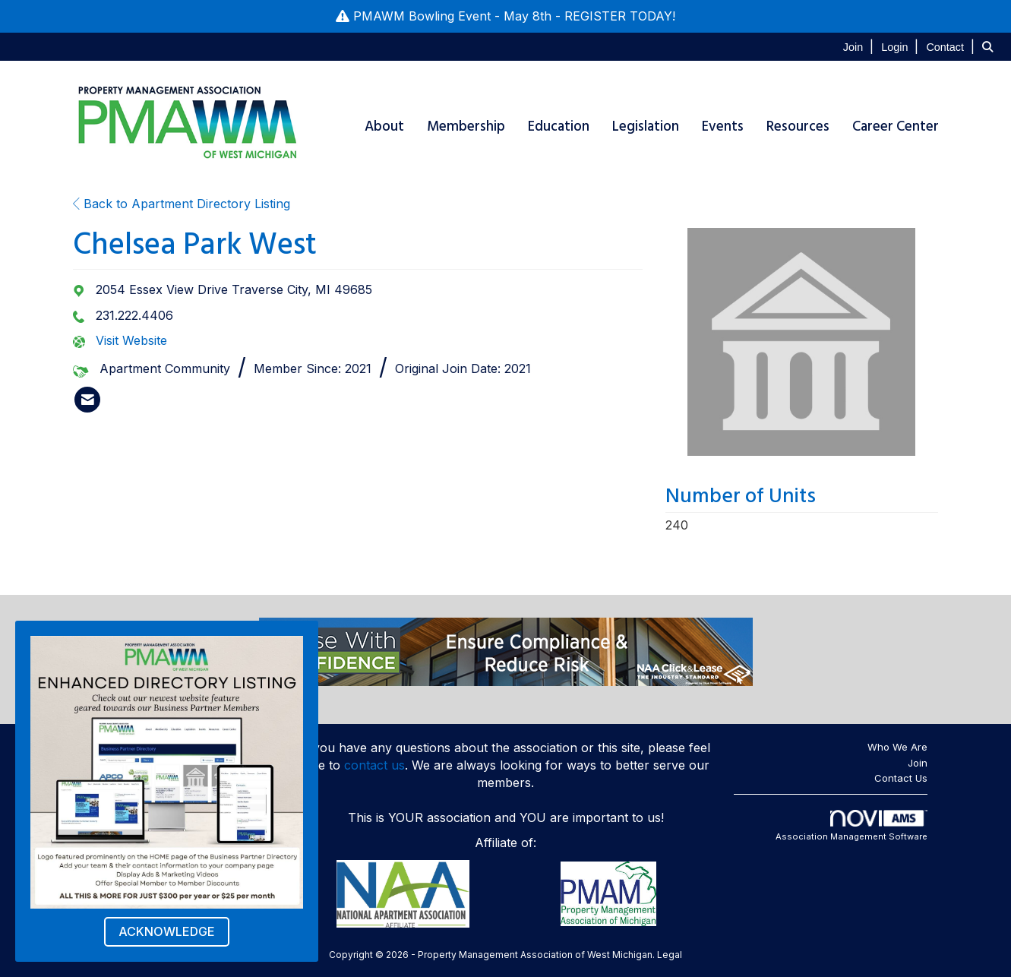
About (384, 126)
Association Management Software (851, 826)
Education (558, 126)
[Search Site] (991, 46)
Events (723, 126)
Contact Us (900, 778)
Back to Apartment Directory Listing (181, 203)
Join (917, 763)
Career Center (895, 126)
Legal (669, 954)
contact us (374, 765)
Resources (797, 126)
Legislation (645, 126)
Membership (466, 126)
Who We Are (897, 747)
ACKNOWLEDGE (166, 931)
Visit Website (131, 340)
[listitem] (860, 46)
